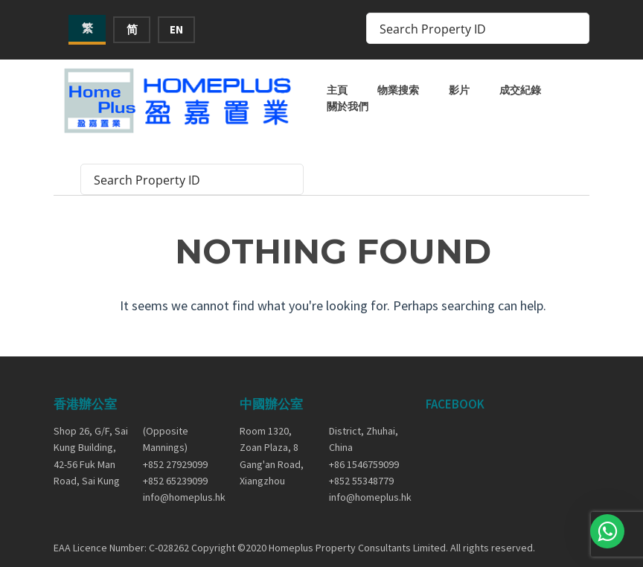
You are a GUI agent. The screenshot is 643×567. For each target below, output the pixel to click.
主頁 (337, 90)
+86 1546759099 (364, 464)
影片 (459, 90)
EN (176, 29)
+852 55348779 (361, 480)
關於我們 (347, 106)
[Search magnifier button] (573, 28)
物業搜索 (398, 90)
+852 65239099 (175, 480)
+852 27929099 (175, 464)
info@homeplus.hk (180, 497)
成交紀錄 (520, 90)
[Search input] (468, 28)
